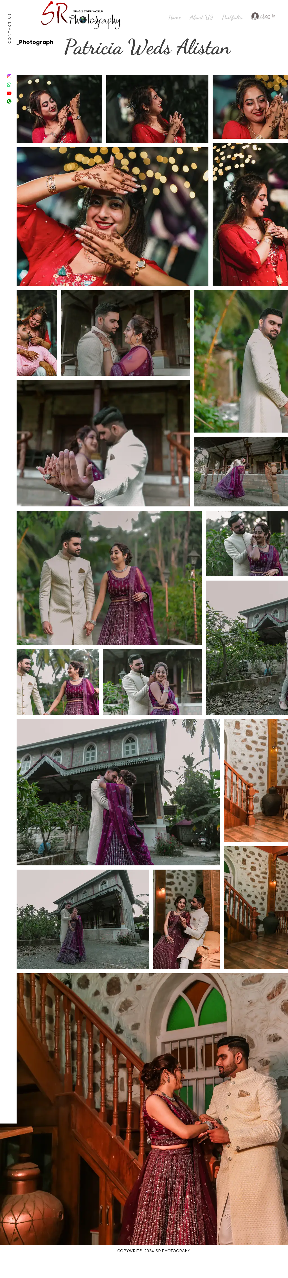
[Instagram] (9, 76)
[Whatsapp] (9, 84)
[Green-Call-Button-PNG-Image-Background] (9, 101)
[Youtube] (9, 93)
